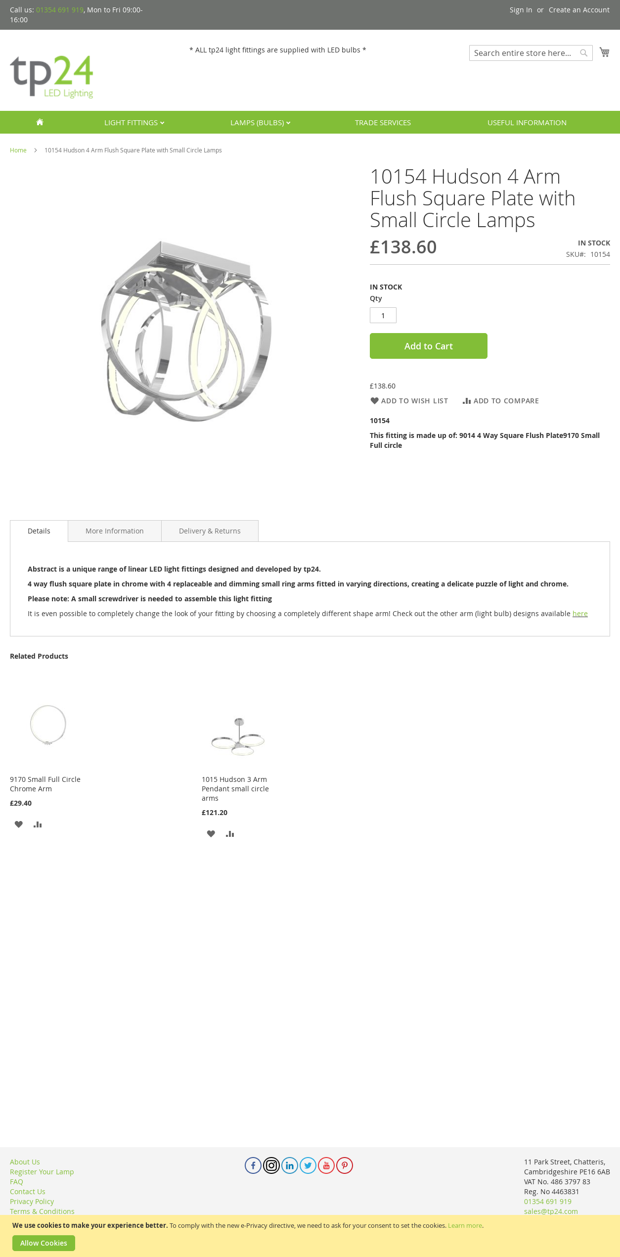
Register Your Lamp (42, 1171)
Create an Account (579, 9)
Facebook (253, 1165)
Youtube (326, 1165)
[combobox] (531, 53)
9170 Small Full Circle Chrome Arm (45, 783)
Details (39, 530)
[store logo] (52, 69)
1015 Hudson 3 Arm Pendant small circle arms (235, 788)
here (580, 613)
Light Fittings (132, 122)
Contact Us (27, 1191)
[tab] (39, 531)
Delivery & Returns (210, 530)
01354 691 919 (60, 9)
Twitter (308, 1165)
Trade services (383, 122)
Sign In (521, 9)
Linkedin (289, 1165)
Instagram (271, 1165)
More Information (115, 530)
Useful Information (527, 122)
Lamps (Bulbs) (258, 122)
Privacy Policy (32, 1201)
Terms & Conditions (42, 1211)
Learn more (465, 1225)
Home (18, 150)
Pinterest (344, 1165)
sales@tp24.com (551, 1211)
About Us (25, 1161)
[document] (311, 1236)
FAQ (16, 1181)
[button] (18, 823)
